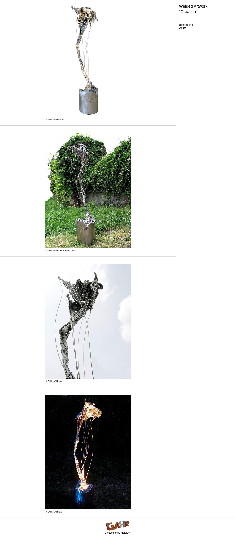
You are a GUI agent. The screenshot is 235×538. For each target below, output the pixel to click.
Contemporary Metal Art (117, 527)
